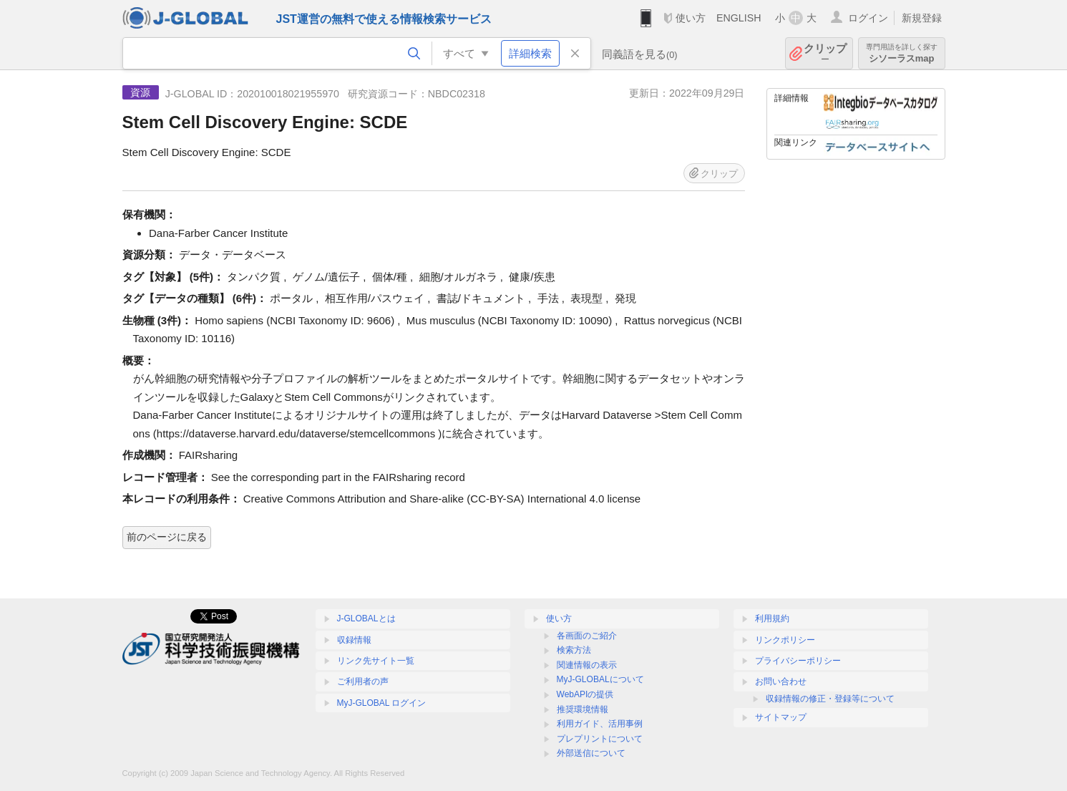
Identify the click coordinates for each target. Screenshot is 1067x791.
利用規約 (772, 618)
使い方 (691, 18)
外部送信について (591, 753)
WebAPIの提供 (585, 694)
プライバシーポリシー (798, 661)
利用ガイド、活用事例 (600, 724)
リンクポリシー (785, 640)
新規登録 (922, 18)
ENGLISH (738, 18)
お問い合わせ (781, 681)
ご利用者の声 (363, 681)
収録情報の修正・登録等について (830, 699)
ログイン (868, 18)
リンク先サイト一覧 (375, 661)
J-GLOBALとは (366, 618)
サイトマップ (781, 717)
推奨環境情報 (582, 709)
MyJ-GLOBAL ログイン (382, 703)
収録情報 (354, 640)
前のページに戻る (167, 537)
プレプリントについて (600, 739)
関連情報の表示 (587, 665)
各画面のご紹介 (587, 636)
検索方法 (574, 650)
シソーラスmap (901, 53)
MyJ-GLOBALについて (600, 679)
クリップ (825, 53)
